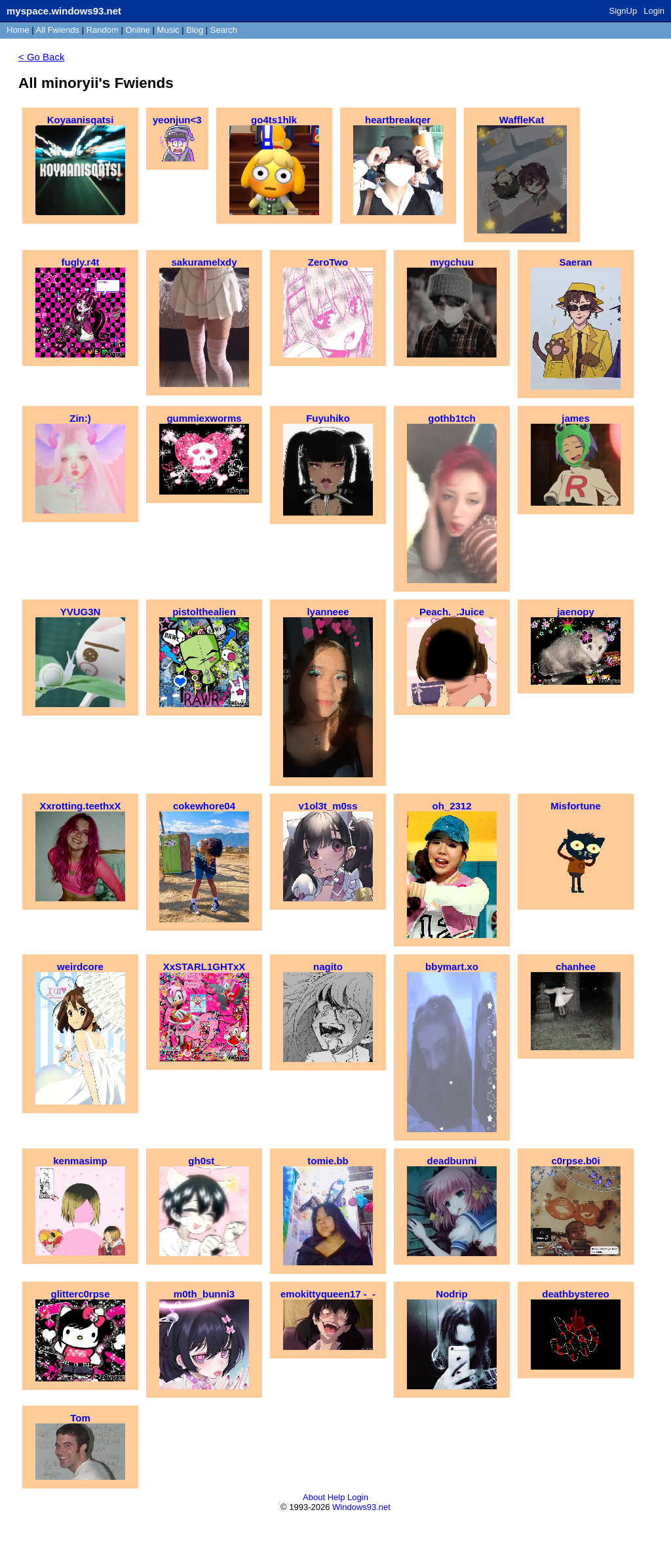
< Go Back (41, 56)
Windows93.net (361, 1507)
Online (137, 30)
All (57, 30)
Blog (194, 30)
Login (653, 11)
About (314, 1497)
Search (223, 30)
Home (18, 30)
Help (336, 1497)
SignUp (623, 11)
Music (168, 30)
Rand (102, 30)
